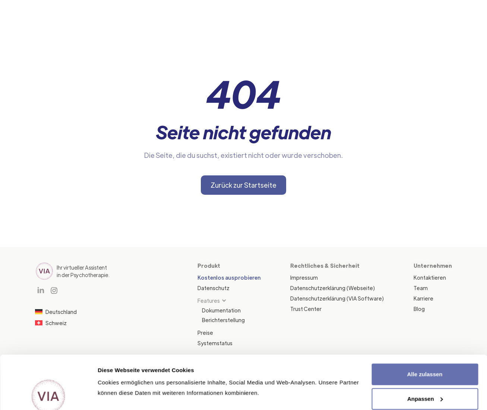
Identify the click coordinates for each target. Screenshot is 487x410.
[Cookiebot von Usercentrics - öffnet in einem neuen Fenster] (48, 395)
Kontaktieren (430, 277)
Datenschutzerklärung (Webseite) (332, 288)
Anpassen (425, 348)
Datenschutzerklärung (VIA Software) (337, 298)
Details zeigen (116, 395)
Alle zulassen (424, 324)
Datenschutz (213, 288)
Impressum (304, 277)
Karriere (423, 298)
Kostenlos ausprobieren (228, 277)
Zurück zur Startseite (243, 185)
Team (421, 288)
